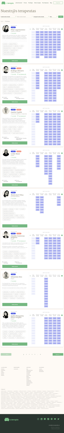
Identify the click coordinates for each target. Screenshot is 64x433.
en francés (36, 393)
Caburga (2, 368)
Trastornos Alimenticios (20, 408)
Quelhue (2, 372)
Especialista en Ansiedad (49, 394)
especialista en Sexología (18, 399)
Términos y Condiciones (55, 427)
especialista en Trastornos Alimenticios (8, 401)
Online (15, 403)
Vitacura (27, 385)
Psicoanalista (19, 404)
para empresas (20, 403)
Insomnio (11, 402)
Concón (40, 368)
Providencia (28, 380)
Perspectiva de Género (5, 404)
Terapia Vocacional (32, 407)
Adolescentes (3, 391)
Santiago (28, 367)
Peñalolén (28, 377)
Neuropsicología (9, 403)
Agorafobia (16, 391)
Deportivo (46, 392)
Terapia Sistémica (24, 407)
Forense (52, 401)
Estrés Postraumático (41, 401)
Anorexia (29, 391)
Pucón (2, 371)
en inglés (40, 393)
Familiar (47, 401)
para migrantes (40, 403)
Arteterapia (39, 391)
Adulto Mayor (10, 391)
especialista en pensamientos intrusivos (30, 398)
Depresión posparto (16, 393)
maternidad (48, 402)
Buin (27, 368)
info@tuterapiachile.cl (54, 425)
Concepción (16, 368)
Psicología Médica (34, 404)
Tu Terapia (7, 3)
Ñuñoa (27, 376)
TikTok (48, 419)
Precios (25, 2)
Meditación (54, 402)
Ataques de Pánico (50, 391)
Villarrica (2, 375)
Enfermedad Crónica (5, 394)
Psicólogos (30, 2)
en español (30, 393)
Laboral (28, 402)
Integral (15, 402)
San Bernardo (29, 381)
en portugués (55, 393)
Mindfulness (59, 402)
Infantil (7, 402)
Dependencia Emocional (38, 392)
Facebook (45, 419)
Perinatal (51, 403)
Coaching (21, 392)
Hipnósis (2, 402)
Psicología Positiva (42, 404)
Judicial (19, 402)
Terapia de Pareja (10, 407)
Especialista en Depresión (31, 397)
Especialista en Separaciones (6, 399)
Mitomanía (3, 403)
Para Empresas (45, 2)
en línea (49, 393)
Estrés (28, 401)
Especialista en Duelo (41, 397)
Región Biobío (16, 367)
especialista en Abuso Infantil (15, 394)
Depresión (51, 392)
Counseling (26, 392)
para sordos (46, 403)
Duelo (22, 393)
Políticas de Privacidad (55, 428)
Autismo (57, 391)
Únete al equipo (37, 2)
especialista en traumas (21, 401)
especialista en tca (27, 399)
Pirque (27, 378)
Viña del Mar (41, 371)
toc (46, 407)
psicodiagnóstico (26, 404)
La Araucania (4, 367)
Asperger (44, 391)
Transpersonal (51, 407)
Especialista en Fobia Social (51, 397)
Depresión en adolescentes (6, 393)
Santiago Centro (29, 382)
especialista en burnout (5, 397)
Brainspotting (11, 392)
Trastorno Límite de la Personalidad (7, 408)
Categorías (3, 389)
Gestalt (56, 401)
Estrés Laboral (33, 401)
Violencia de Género (45, 408)
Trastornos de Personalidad (30, 408)
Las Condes (28, 375)
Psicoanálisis (13, 404)
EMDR (26, 393)
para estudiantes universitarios (30, 403)
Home (2, 21)
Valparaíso (41, 367)
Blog (51, 2)
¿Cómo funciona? (18, 2)
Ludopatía (43, 402)
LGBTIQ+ (32, 402)
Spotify (51, 419)
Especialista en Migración (5, 398)
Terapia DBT (3, 407)
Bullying (17, 392)
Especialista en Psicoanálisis (44, 398)
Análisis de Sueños (22, 391)
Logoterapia (37, 402)
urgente (38, 408)
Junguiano (24, 402)
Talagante (28, 383)
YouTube (55, 419)
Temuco (2, 373)
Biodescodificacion (4, 392)
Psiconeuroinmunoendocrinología (53, 404)
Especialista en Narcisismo (17, 398)
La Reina (28, 373)
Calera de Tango (29, 370)
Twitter (58, 419)
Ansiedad (34, 391)
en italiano (45, 393)
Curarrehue (3, 370)
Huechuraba (28, 371)
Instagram (38, 419)
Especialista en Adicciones (27, 394)
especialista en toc (44, 399)
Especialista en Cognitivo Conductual (18, 397)
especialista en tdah (36, 399)
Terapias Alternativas (41, 407)
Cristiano (31, 392)
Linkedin (41, 419)
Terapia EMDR (17, 407)
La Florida (28, 372)
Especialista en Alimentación (38, 394)
